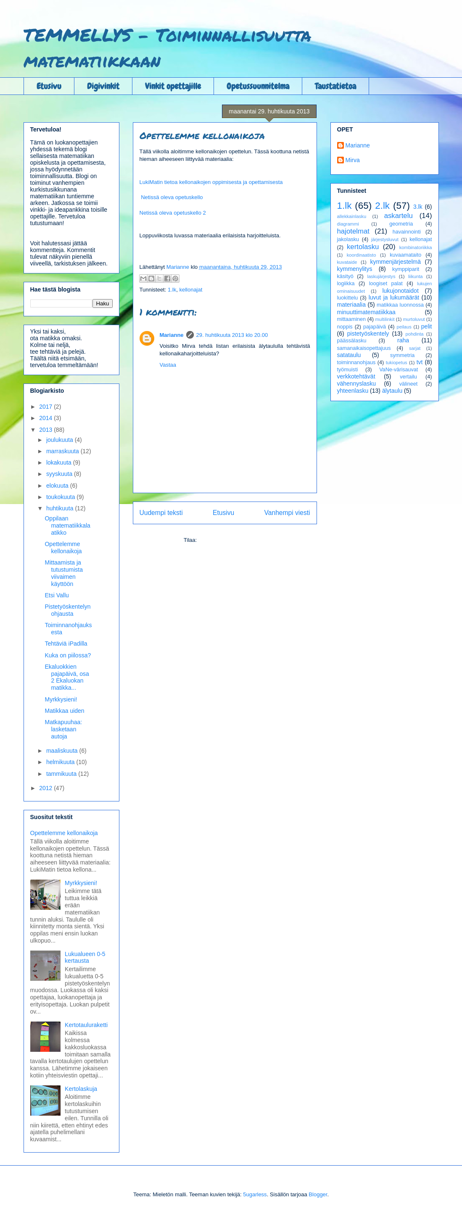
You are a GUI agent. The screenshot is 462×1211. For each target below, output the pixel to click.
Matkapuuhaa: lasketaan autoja (63, 729)
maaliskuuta (62, 750)
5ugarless (255, 1194)
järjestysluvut (385, 239)
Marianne (172, 335)
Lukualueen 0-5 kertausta (85, 957)
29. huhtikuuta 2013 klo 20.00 (232, 335)
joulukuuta (60, 439)
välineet (408, 384)
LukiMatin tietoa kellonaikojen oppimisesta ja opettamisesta (211, 182)
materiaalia (351, 304)
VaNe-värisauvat (398, 370)
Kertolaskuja (81, 1088)
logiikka (346, 283)
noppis (345, 327)
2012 (46, 788)
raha (403, 340)
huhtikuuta (60, 508)
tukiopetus (396, 362)
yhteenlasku (353, 390)
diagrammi (348, 223)
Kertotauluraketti (86, 1025)
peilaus (403, 326)
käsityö (345, 276)
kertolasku (363, 247)
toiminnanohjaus (356, 362)
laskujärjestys (381, 276)
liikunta (415, 276)
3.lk (417, 206)
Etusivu (49, 86)
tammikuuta (62, 773)
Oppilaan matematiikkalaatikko (67, 525)
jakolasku (348, 239)
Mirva (353, 160)
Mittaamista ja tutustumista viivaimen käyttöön (63, 573)
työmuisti (347, 370)
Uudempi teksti (161, 512)
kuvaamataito (405, 255)
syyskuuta (60, 473)
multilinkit (385, 319)
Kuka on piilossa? (68, 655)
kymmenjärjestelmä (395, 261)
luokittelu (347, 298)
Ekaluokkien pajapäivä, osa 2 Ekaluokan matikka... (67, 677)
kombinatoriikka (415, 247)
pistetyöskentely (368, 333)
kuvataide (347, 262)
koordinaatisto (361, 254)
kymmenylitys (354, 268)
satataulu (349, 355)
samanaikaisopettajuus (364, 348)
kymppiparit (405, 269)
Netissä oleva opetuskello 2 (173, 213)
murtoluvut (414, 319)
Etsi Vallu (57, 595)
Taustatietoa (335, 86)
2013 (46, 429)
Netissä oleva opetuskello (172, 197)
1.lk (172, 289)
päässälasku (352, 341)
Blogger (318, 1194)
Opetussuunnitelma (258, 86)
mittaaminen (351, 319)
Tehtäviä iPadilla (66, 643)
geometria (401, 224)
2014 (46, 418)
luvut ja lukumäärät (394, 297)
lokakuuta (59, 462)
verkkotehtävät (356, 376)
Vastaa (168, 365)
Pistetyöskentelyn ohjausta (67, 610)
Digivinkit (103, 86)
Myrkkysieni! (61, 699)
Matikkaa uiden (64, 710)
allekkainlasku (352, 216)
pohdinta (415, 333)
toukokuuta (61, 497)
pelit (426, 326)
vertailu (408, 377)
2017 (46, 406)
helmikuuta (61, 762)
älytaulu (392, 390)
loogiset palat (386, 283)
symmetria (402, 355)
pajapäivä (374, 327)
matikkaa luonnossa (400, 305)
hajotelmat (353, 231)
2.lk (382, 205)
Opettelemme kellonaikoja (63, 547)
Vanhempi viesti (287, 512)
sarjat (414, 348)
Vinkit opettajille (173, 86)
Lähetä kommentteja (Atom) (232, 540)
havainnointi (407, 232)
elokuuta (58, 485)
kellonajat (190, 289)
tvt (420, 362)
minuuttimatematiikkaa (366, 312)
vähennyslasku (356, 383)
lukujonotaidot (400, 290)
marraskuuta (63, 451)
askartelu (398, 216)
